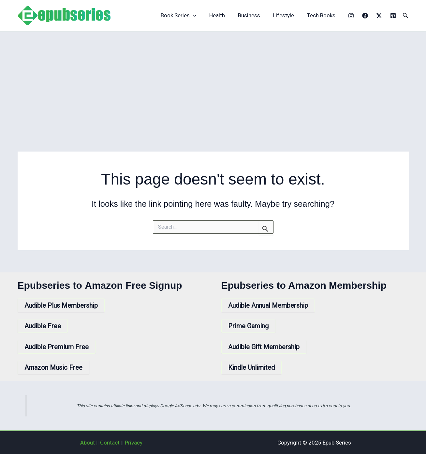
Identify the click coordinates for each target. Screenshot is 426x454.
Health (223, 15)
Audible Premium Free (56, 347)
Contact (110, 442)
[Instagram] (351, 16)
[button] (405, 15)
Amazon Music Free (53, 367)
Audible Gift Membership (264, 347)
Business (253, 15)
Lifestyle (286, 15)
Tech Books (322, 15)
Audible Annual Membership (268, 305)
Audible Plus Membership (61, 305)
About (87, 442)
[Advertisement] (213, 80)
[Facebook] (365, 16)
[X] (379, 16)
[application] (201, 15)
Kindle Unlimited (251, 367)
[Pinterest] (393, 16)
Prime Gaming (248, 326)
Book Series (186, 15)
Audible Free (42, 326)
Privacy (133, 442)
